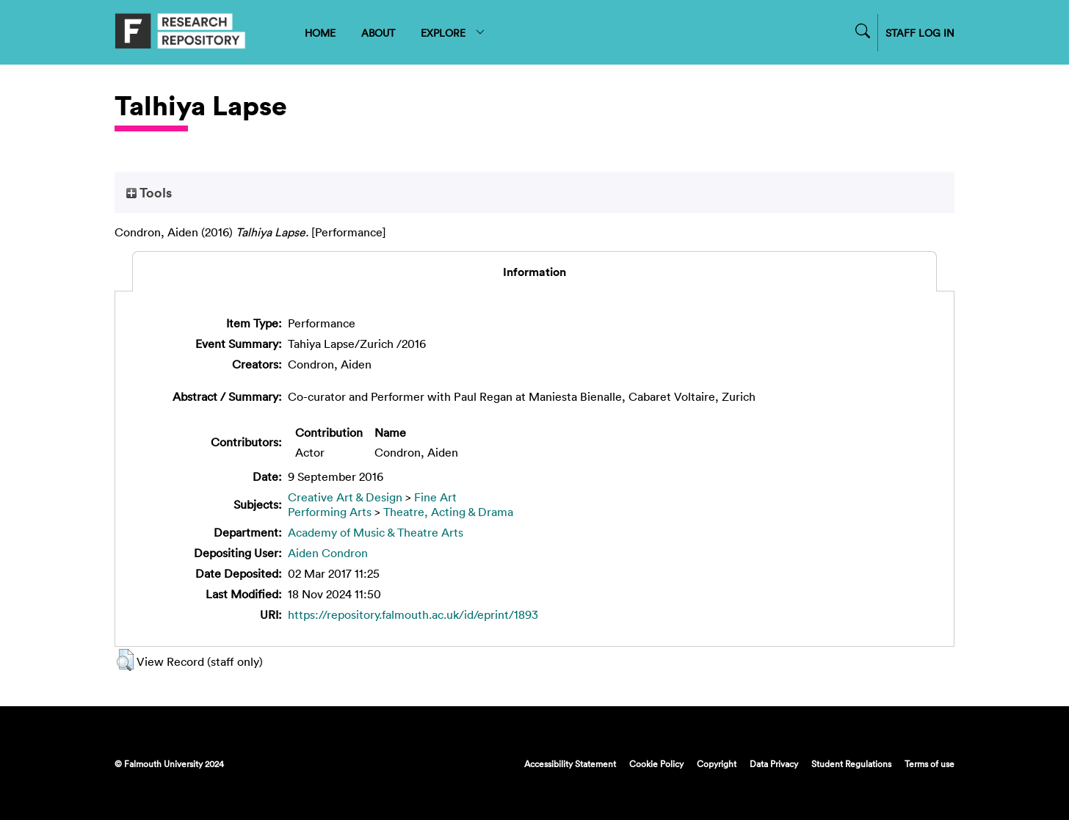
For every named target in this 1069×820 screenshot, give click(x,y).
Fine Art (435, 497)
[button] (125, 660)
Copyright (716, 763)
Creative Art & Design (345, 497)
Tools (149, 192)
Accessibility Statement (570, 763)
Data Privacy (774, 763)
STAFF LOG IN (919, 33)
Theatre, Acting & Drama (448, 511)
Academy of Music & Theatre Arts (375, 532)
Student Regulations (851, 763)
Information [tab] (534, 272)
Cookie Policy (656, 763)
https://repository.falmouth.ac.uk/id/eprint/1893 (413, 614)
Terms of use (929, 763)
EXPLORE (453, 33)
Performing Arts (330, 511)
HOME (320, 33)
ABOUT (378, 33)
